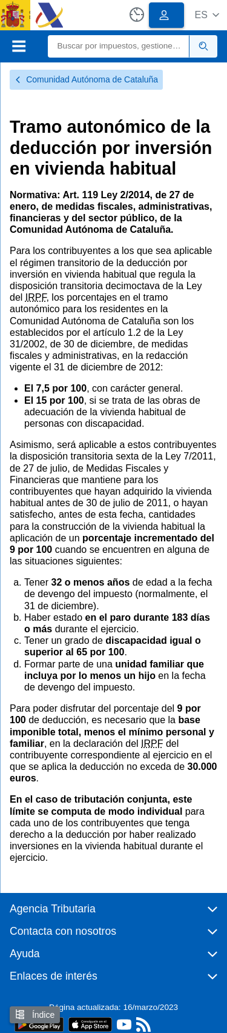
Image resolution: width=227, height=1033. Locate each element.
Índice (34, 1014)
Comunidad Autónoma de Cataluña (86, 79)
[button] (206, 14)
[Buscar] (119, 46)
